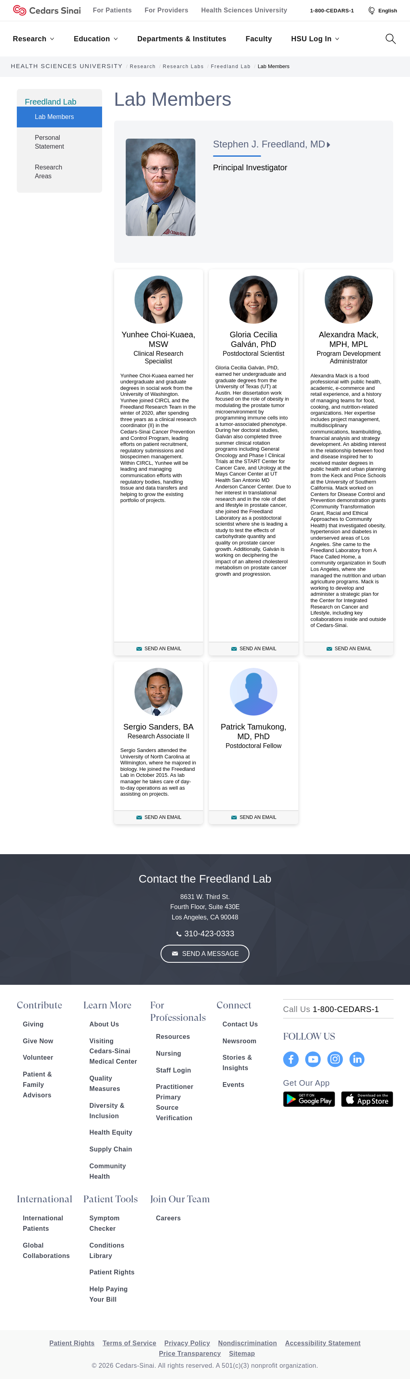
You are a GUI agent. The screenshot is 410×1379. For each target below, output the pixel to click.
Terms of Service (129, 1343)
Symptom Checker (104, 1223)
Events (234, 1084)
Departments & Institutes (182, 39)
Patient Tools (110, 1199)
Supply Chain (110, 1149)
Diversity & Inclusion (107, 1110)
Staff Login (173, 1070)
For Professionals (178, 1011)
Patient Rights (112, 1272)
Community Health (107, 1171)
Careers (168, 1218)
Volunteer (38, 1057)
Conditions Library (107, 1250)
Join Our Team (180, 1199)
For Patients (112, 10)
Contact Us (240, 1024)
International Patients (43, 1223)
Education (96, 39)
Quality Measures (104, 1083)
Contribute (39, 1005)
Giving (33, 1024)
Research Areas (48, 171)
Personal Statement (49, 142)
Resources (173, 1036)
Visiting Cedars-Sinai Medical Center (113, 1051)
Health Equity (110, 1132)
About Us (104, 1024)
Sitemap (242, 1353)
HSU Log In (315, 39)
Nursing (168, 1053)
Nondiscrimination (247, 1343)
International (44, 1199)
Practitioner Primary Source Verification (175, 1102)
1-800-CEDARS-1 (332, 11)
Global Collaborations (46, 1250)
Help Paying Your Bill (108, 1294)
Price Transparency (190, 1353)
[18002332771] (331, 1009)
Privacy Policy (187, 1343)
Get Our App (306, 1083)
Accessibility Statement (323, 1343)
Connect (234, 1005)
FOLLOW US (309, 1036)
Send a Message (210, 953)
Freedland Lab (50, 101)
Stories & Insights (237, 1062)
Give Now (38, 1041)
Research (33, 39)
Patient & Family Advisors (37, 1085)
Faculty (259, 39)
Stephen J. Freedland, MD (269, 144)
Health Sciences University (244, 10)
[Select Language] (382, 10)
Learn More (107, 1005)
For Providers (166, 10)
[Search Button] (390, 38)
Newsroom (240, 1041)
